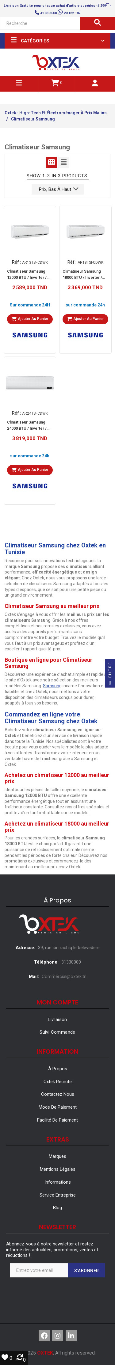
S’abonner (86, 1270)
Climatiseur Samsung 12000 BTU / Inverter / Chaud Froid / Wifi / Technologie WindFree (27, 275)
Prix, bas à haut (59, 188)
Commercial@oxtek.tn (64, 976)
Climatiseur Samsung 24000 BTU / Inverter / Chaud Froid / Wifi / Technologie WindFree (27, 426)
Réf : (16, 261)
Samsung (52, 685)
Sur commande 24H (30, 304)
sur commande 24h (85, 304)
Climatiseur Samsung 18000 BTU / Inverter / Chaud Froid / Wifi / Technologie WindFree (83, 275)
